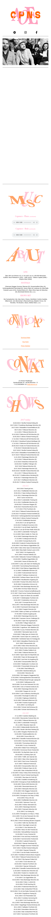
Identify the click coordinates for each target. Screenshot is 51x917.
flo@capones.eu (32, 384)
